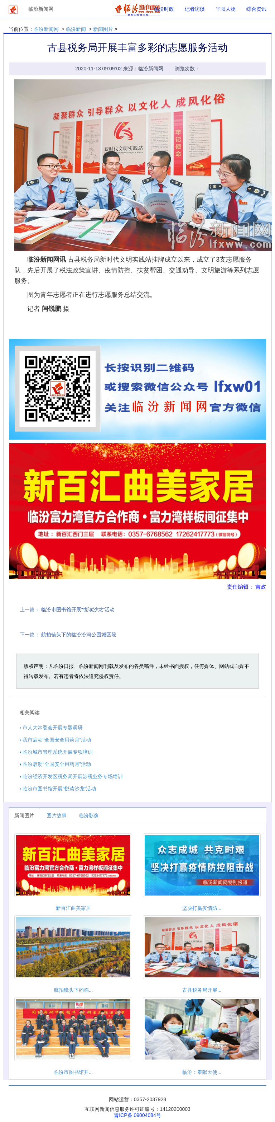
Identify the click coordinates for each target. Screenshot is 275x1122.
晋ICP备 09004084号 (137, 1115)
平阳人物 (226, 9)
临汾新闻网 (46, 29)
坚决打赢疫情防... (202, 908)
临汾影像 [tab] (89, 815)
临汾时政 (164, 9)
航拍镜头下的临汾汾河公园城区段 (78, 634)
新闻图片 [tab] (24, 815)
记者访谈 (195, 9)
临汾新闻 (76, 29)
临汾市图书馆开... (73, 1072)
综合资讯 (256, 9)
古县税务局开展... (202, 990)
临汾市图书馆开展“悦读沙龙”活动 (78, 609)
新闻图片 (103, 29)
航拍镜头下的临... (73, 990)
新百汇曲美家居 (73, 908)
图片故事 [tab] (57, 815)
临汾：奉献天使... (202, 1072)
